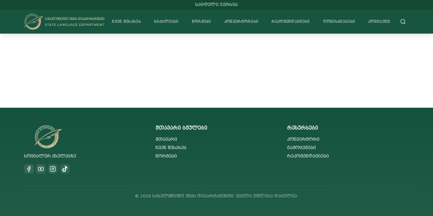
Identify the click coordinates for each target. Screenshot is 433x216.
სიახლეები (166, 21)
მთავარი (166, 139)
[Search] (403, 22)
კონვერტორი (303, 139)
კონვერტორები (241, 21)
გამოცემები (301, 147)
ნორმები (201, 21)
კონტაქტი (379, 21)
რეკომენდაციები (290, 21)
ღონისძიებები (339, 21)
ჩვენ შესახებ (126, 21)
